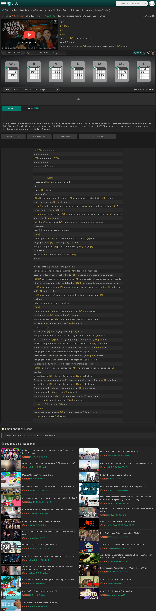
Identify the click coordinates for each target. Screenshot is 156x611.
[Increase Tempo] (23, 53)
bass (51, 90)
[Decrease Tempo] (3, 53)
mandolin (33, 90)
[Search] (145, 3)
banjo (42, 90)
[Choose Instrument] (57, 89)
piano (16, 90)
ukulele (24, 90)
